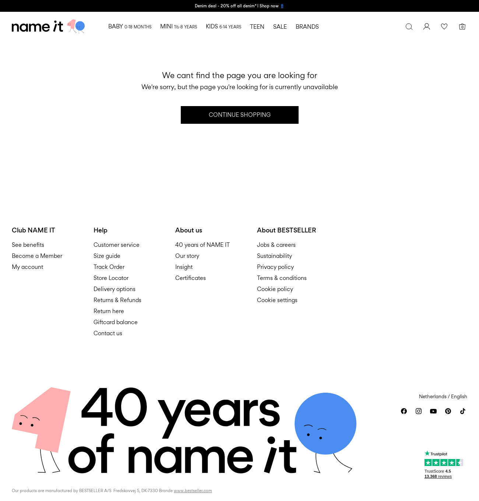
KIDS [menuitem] (223, 26)
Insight (184, 266)
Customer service (117, 244)
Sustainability (274, 255)
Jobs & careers (276, 244)
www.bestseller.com (193, 490)
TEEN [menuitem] (257, 26)
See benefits (28, 244)
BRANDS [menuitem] (307, 26)
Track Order (109, 266)
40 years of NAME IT (202, 244)
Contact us (108, 333)
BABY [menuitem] (129, 26)
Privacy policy (275, 266)
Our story (187, 255)
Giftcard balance (116, 322)
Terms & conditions (282, 277)
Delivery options (114, 288)
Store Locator (111, 277)
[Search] (409, 26)
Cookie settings (277, 300)
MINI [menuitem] (178, 26)
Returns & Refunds (117, 300)
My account (27, 266)
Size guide (107, 255)
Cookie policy (275, 288)
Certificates (190, 277)
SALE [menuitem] (280, 26)
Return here (109, 311)
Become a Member (37, 255)
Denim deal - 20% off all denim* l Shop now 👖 (239, 5)
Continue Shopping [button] (240, 114)
